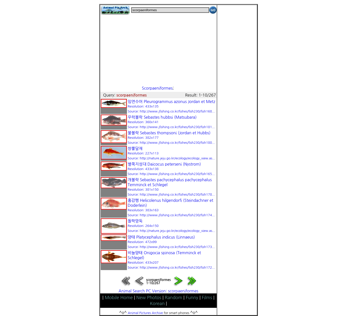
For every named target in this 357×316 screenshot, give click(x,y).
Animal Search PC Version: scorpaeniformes (158, 291)
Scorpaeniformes (157, 88)
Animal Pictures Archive (145, 313)
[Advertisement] (158, 49)
